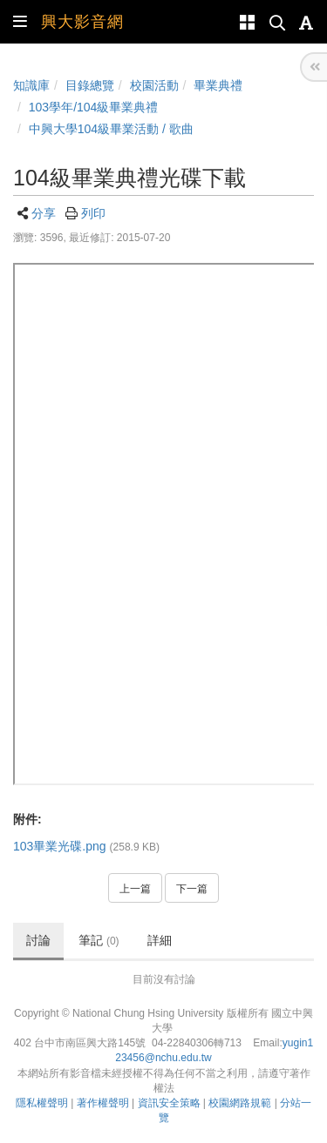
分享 (43, 213)
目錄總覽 (89, 85)
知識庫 (31, 85)
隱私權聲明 (42, 1103)
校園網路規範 (239, 1103)
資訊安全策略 (169, 1103)
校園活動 (154, 85)
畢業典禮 (218, 85)
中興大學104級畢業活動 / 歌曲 (111, 129)
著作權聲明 (103, 1103)
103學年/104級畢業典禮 (94, 107)
